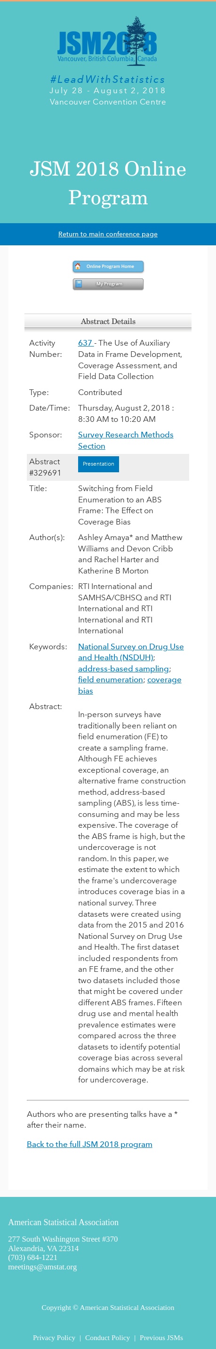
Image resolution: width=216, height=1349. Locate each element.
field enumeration (110, 679)
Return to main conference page (108, 234)
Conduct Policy (107, 1337)
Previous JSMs (161, 1337)
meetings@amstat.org (42, 1266)
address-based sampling (123, 668)
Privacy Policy (54, 1337)
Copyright (56, 1307)
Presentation (98, 463)
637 (86, 342)
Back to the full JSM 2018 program (89, 1144)
